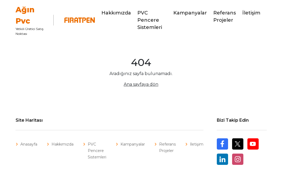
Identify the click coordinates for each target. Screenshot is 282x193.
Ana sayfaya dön (141, 84)
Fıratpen (76, 20)
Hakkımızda (116, 13)
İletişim (251, 13)
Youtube (253, 144)
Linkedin (222, 159)
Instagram (237, 159)
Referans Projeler (224, 16)
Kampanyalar (190, 13)
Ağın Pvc (25, 15)
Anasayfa (28, 144)
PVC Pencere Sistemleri (149, 20)
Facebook (222, 149)
